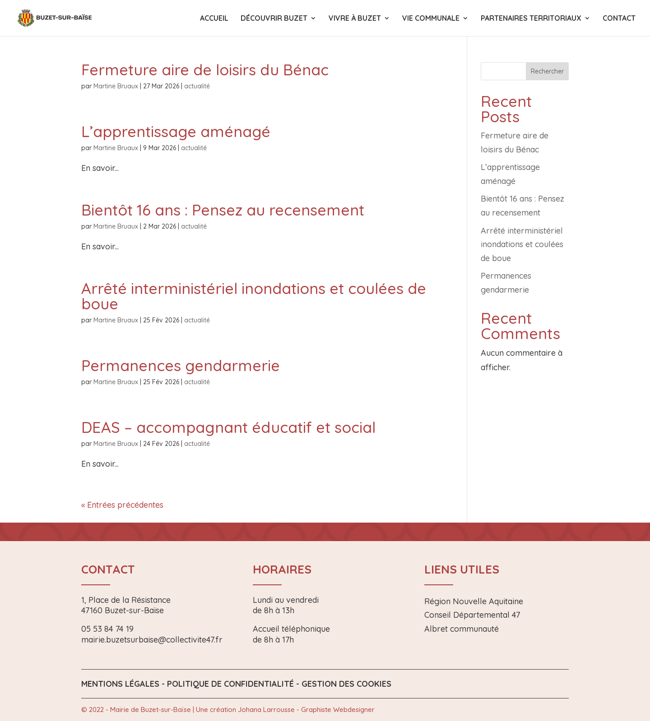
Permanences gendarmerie (180, 365)
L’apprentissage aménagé (175, 131)
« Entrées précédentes (122, 505)
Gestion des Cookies (346, 684)
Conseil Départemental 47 (472, 615)
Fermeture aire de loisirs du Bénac (205, 69)
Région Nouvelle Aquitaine (473, 601)
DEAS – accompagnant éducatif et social (228, 427)
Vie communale (431, 19)
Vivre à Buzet (355, 19)
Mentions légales (120, 684)
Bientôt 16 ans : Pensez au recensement (222, 210)
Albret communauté (461, 629)
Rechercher (547, 71)
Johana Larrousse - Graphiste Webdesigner (306, 709)
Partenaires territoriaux (531, 19)
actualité (197, 86)
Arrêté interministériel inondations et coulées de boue (253, 296)
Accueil (214, 19)
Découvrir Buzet (274, 19)
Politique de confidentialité (230, 684)
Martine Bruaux (115, 86)
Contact (619, 19)
